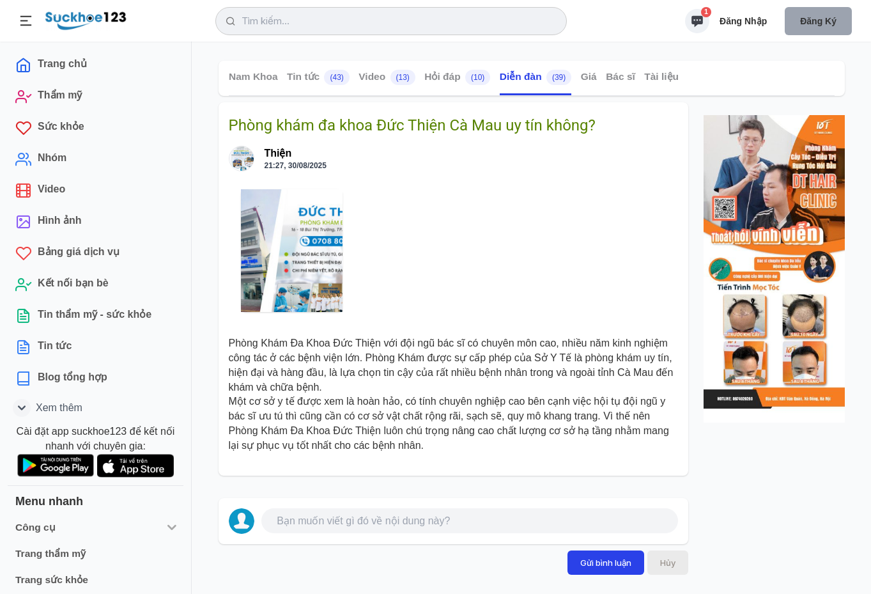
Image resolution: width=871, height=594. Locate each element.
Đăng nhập (743, 21)
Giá (588, 76)
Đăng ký (818, 21)
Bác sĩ (620, 76)
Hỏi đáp (457, 77)
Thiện (278, 153)
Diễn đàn (535, 77)
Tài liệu (661, 76)
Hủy (667, 563)
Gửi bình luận (605, 563)
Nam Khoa (253, 76)
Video (386, 77)
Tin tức (318, 77)
